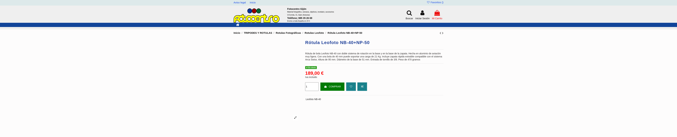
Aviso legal (240, 2)
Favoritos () (435, 2)
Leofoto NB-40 (313, 99)
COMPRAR (332, 86)
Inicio (253, 2)
